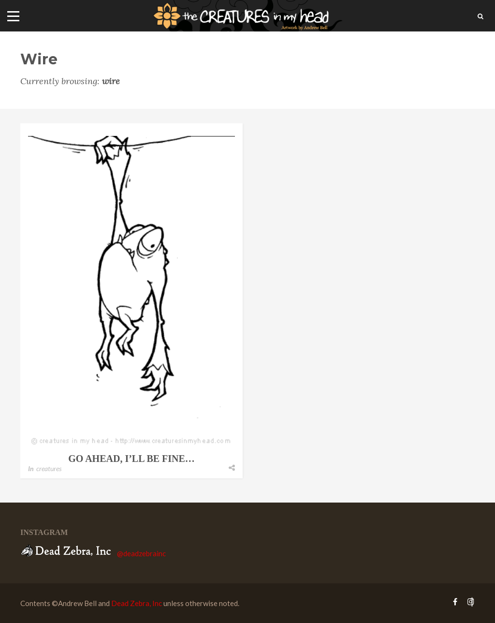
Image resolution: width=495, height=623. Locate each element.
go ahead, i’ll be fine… (131, 458)
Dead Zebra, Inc (136, 603)
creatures (48, 468)
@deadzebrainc (141, 553)
